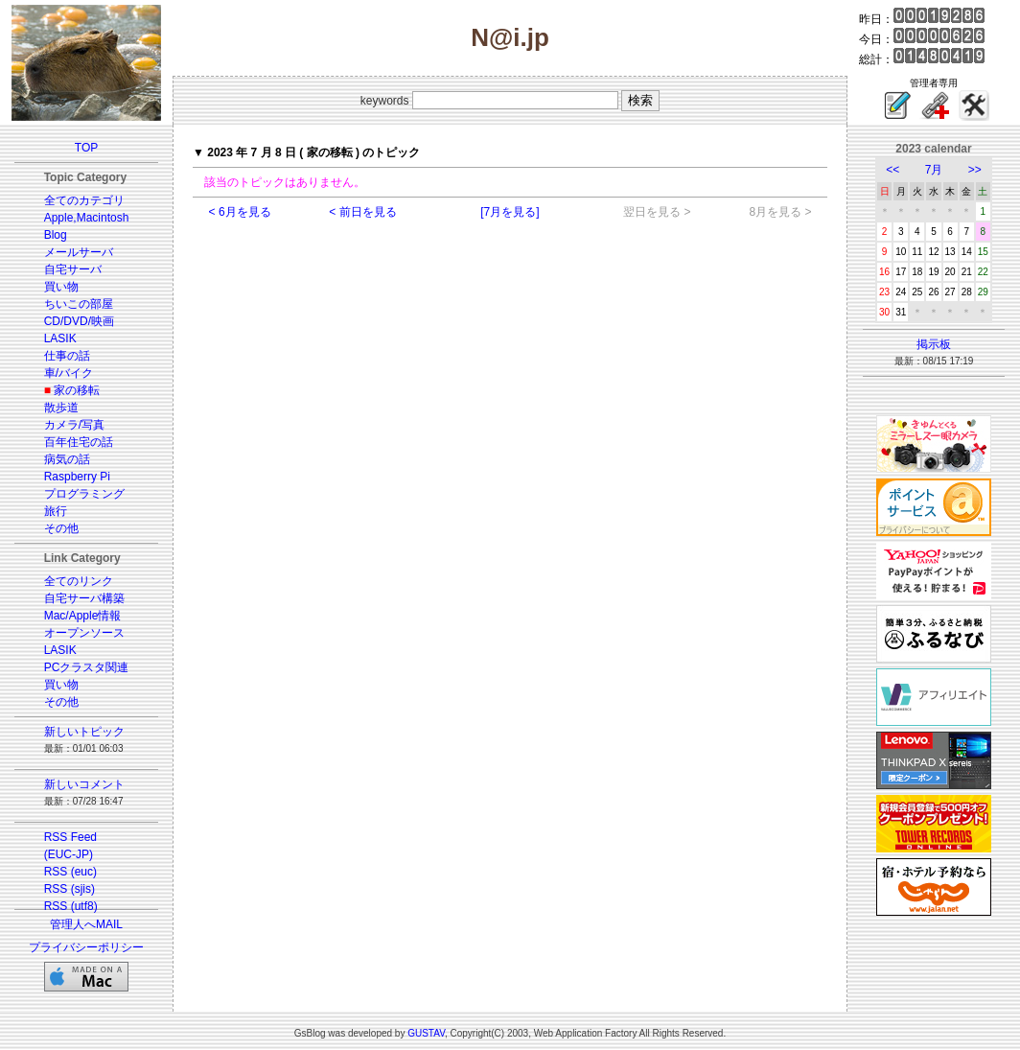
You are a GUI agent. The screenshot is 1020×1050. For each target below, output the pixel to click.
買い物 (61, 286)
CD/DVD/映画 (79, 321)
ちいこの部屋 (78, 304)
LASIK (60, 338)
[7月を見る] (509, 212)
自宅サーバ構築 (84, 598)
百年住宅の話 (78, 442)
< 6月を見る (240, 212)
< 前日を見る (362, 212)
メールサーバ (78, 252)
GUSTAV (426, 1033)
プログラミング (84, 494)
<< (892, 169)
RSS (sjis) (69, 889)
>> (975, 169)
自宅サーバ (73, 269)
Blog (55, 235)
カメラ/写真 (74, 425)
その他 (61, 528)
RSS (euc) (70, 871)
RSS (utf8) (71, 906)
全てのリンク (78, 581)
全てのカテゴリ (84, 200)
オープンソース (84, 633)
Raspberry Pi (77, 476)
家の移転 (77, 390)
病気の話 (67, 459)
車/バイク (68, 373)
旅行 (55, 511)
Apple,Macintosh (86, 217)
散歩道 (61, 407)
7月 (934, 169)
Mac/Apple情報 (83, 615)
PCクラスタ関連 (86, 667)
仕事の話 (67, 355)
